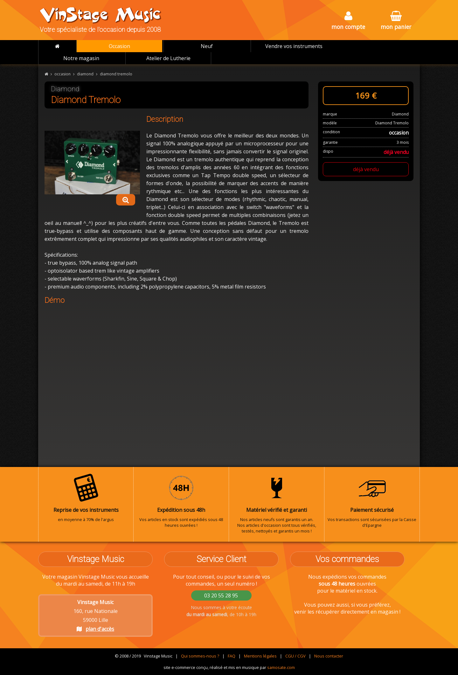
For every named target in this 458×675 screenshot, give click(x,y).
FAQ (231, 656)
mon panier (396, 21)
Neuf (207, 46)
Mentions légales (260, 656)
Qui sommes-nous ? (200, 656)
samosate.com (281, 667)
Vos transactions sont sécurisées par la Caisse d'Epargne (372, 500)
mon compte (348, 21)
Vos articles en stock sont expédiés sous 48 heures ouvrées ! (181, 500)
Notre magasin (81, 58)
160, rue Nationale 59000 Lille (95, 615)
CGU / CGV (295, 656)
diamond (85, 74)
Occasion (119, 46)
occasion (62, 74)
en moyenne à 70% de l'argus (86, 497)
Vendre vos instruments (294, 46)
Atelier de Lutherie (168, 58)
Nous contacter (328, 656)
